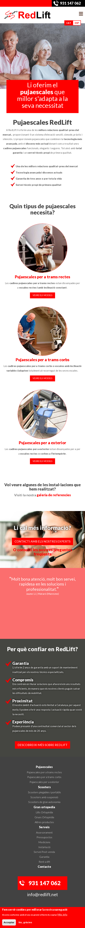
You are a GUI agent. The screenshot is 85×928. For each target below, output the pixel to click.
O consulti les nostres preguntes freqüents (42, 551)
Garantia (44, 856)
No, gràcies (25, 922)
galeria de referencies (54, 495)
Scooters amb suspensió (44, 797)
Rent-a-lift (44, 861)
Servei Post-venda (44, 851)
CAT (68, 23)
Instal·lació (44, 847)
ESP (77, 23)
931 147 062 (70, 3)
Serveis (44, 827)
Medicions (44, 842)
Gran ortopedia (44, 807)
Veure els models (43, 295)
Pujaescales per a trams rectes (42, 276)
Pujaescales (44, 767)
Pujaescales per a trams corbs (42, 359)
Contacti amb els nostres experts (42, 541)
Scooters (44, 787)
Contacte (44, 866)
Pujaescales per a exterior (42, 442)
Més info (62, 914)
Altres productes (44, 822)
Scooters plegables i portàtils (44, 792)
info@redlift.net (42, 894)
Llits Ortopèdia (44, 812)
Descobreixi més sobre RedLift (42, 745)
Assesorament (44, 832)
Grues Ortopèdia (44, 817)
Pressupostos (44, 837)
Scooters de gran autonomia (44, 801)
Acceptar (9, 922)
